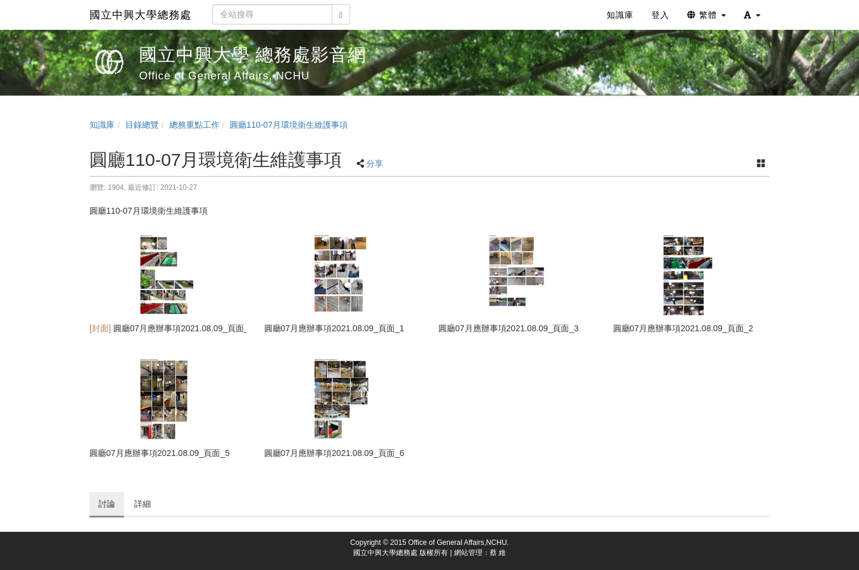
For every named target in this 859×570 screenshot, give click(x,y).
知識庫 (102, 125)
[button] (752, 15)
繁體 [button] (706, 15)
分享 (374, 163)
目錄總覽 (142, 125)
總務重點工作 (194, 125)
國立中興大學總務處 (140, 15)
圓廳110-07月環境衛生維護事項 (289, 125)
